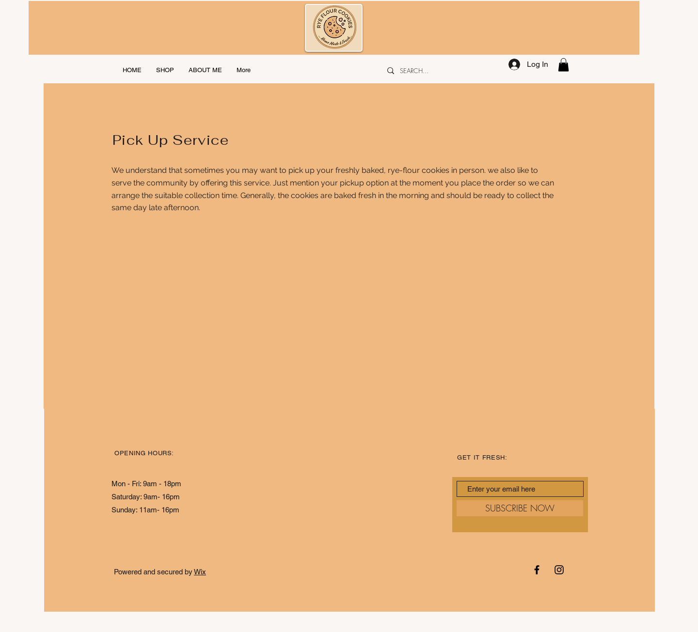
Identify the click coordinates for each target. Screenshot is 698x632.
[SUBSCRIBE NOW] (520, 508)
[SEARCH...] (440, 70)
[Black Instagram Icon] (559, 570)
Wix (200, 572)
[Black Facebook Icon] (537, 570)
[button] (563, 64)
